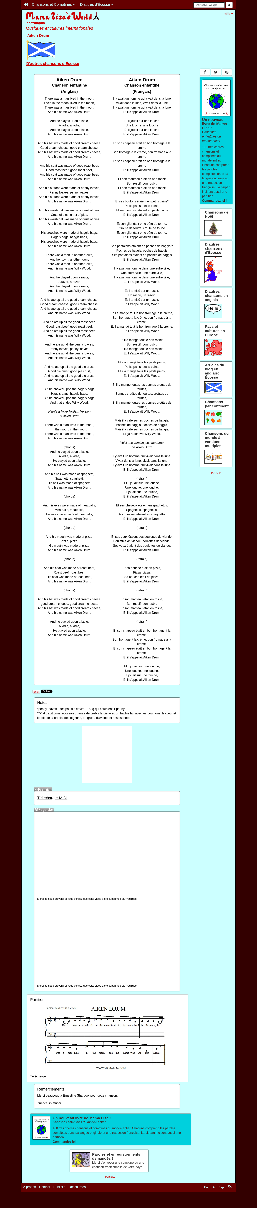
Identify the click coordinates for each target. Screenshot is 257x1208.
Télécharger (38, 1076)
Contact (44, 1187)
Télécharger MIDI (52, 798)
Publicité (59, 1187)
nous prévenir (56, 898)
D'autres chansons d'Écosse (52, 63)
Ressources (77, 1187)
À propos (29, 1187)
